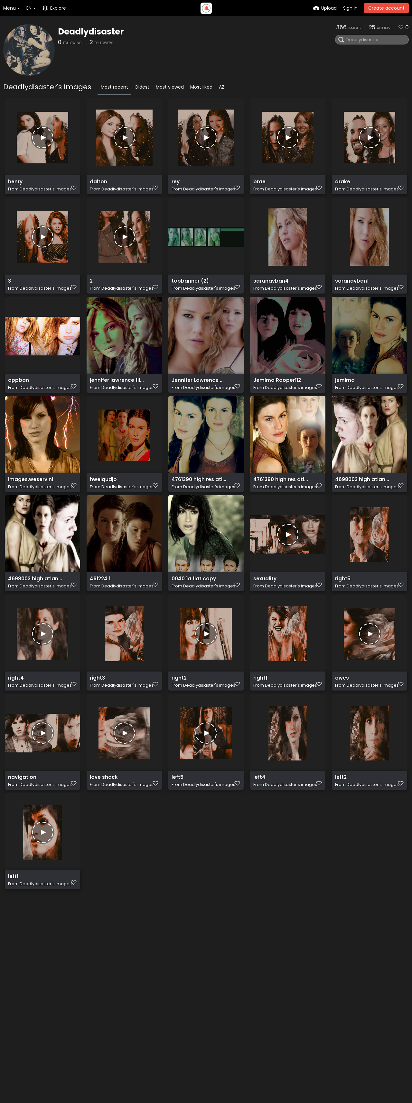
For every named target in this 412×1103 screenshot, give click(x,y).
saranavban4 (269, 291)
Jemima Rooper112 (275, 397)
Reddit (256, 1011)
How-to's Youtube (269, 1019)
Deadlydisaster (91, 31)
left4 (259, 823)
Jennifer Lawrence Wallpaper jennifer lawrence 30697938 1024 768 (199, 397)
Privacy (204, 1043)
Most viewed (170, 87)
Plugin (202, 1011)
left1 (13, 929)
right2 (179, 716)
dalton (98, 185)
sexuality (264, 610)
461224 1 (99, 610)
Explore (204, 1004)
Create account (386, 8)
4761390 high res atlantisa (199, 504)
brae (259, 185)
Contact (258, 995)
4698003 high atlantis (34, 610)
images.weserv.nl (28, 504)
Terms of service (215, 1035)
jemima (344, 397)
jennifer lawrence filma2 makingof (117, 397)
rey (175, 185)
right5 (342, 610)
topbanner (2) (188, 291)
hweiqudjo (102, 504)
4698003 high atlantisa (362, 504)
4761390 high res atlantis (280, 504)
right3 (97, 716)
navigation (21, 823)
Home (203, 995)
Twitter (257, 1004)
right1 (260, 716)
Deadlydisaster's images (46, 192)
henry (15, 185)
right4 (15, 716)
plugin (57, 1030)
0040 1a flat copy (192, 610)
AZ (221, 87)
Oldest (142, 87)
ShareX (58, 1043)
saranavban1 (350, 291)
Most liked (201, 87)
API (118, 1023)
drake (342, 185)
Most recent (114, 87)
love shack (102, 823)
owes (341, 716)
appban (17, 397)
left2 (340, 823)
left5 (177, 823)
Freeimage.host (96, 1080)
